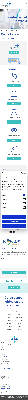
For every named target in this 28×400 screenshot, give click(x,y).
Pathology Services (5, 359)
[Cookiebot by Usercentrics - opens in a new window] (20, 173)
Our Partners (14, 272)
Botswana (9, 312)
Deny (14, 225)
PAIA (6, 397)
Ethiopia (9, 314)
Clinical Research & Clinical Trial (7, 366)
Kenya (9, 320)
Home (2, 30)
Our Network (7, 30)
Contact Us (14, 52)
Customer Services (5, 361)
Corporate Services (5, 363)
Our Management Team (6, 349)
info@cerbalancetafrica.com (7, 386)
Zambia (9, 329)
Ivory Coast (19, 317)
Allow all (14, 217)
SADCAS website (18, 260)
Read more (14, 85)
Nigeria (9, 323)
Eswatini (18, 312)
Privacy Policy (20, 397)
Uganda (19, 326)
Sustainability (4, 354)
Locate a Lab (3, 371)
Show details (21, 212)
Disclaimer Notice (12, 397)
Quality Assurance (5, 352)
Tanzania (9, 326)
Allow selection (14, 221)
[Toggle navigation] (25, 2)
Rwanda (18, 323)
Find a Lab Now (14, 288)
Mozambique (18, 320)
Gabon (19, 314)
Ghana (9, 317)
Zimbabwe (19, 329)
